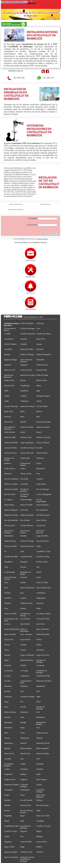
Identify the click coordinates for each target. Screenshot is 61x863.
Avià (21, 691)
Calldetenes (24, 401)
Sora (22, 836)
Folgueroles (8, 774)
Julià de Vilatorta (10, 344)
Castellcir (7, 598)
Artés (38, 691)
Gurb (38, 759)
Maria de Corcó (9, 370)
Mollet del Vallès (42, 375)
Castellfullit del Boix (11, 826)
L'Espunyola (24, 676)
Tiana (6, 567)
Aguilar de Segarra (11, 852)
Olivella (23, 707)
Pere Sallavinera (42, 510)
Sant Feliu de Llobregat (9, 532)
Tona (38, 474)
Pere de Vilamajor (42, 489)
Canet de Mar (41, 484)
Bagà (38, 391)
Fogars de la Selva (42, 655)
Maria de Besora (10, 712)
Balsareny (39, 349)
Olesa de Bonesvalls (43, 588)
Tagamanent (40, 686)
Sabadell (23, 536)
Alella (6, 391)
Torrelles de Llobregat (40, 708)
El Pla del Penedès (26, 323)
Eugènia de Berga (10, 360)
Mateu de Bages (26, 748)
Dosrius (7, 645)
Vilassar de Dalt (26, 437)
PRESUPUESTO (30, 308)
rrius (22, 759)
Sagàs (38, 696)
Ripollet (23, 422)
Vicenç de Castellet (11, 489)
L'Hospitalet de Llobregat (41, 671)
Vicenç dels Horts (42, 541)
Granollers (40, 764)
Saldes (38, 608)
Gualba (22, 764)
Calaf (22, 551)
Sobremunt (8, 728)
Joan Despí (24, 479)
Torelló (38, 572)
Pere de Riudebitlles (11, 520)
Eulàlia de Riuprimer (43, 354)
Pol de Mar (24, 510)
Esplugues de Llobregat (41, 661)
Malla (38, 774)
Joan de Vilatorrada (11, 406)
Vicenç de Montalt (42, 442)
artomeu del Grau (10, 453)
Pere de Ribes (25, 520)
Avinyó (38, 463)
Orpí (6, 733)
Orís (21, 702)
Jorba (22, 717)
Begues (38, 831)
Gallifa (6, 836)
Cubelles (23, 645)
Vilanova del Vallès (11, 442)
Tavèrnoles (40, 650)
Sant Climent (25, 624)
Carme (38, 577)
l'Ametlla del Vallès (43, 676)
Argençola (8, 696)
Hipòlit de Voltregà (11, 515)
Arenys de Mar (41, 842)
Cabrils (6, 396)
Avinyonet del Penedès (25, 464)
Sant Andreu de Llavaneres (9, 428)
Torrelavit (39, 852)
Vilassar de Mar (25, 474)
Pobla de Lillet (41, 380)
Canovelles (24, 484)
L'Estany (7, 676)
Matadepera (8, 562)
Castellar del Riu (26, 556)
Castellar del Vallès (11, 556)
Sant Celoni (40, 624)
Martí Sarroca (9, 753)
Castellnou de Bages (27, 696)
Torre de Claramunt (11, 857)
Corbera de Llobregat (24, 785)
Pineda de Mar (9, 386)
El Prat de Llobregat (27, 328)
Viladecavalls (25, 458)
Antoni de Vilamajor (43, 422)
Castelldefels (40, 593)
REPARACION (30, 276)
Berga (22, 847)
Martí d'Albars (41, 520)
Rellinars (39, 800)
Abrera (6, 650)
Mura (22, 417)
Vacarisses (40, 603)
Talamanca (24, 686)
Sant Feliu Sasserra (43, 515)
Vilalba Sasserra (42, 733)
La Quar (7, 624)
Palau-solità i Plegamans (41, 796)
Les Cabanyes (25, 619)
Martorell (7, 365)
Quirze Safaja (9, 505)
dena (22, 593)
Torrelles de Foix (26, 852)
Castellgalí (40, 821)
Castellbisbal (24, 386)
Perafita (23, 582)
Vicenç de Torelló (10, 546)
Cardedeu (23, 344)
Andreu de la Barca (27, 427)
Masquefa (23, 562)
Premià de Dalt (25, 805)
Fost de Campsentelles (41, 500)
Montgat (23, 722)
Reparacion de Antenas (15, 204)
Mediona (39, 836)
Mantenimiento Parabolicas (15, 209)
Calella (38, 401)
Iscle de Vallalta (42, 406)
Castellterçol (8, 339)
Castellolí (7, 759)
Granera (7, 769)
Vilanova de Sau (42, 365)
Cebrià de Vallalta (10, 448)
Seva (38, 728)
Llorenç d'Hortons (26, 525)
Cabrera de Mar (41, 453)
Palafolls (7, 800)
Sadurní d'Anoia (10, 541)
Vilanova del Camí (27, 453)
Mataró (38, 432)
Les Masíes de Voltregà (25, 615)
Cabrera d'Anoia (26, 370)
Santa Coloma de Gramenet (26, 361)
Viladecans (40, 458)
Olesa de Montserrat (27, 588)
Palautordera (8, 536)
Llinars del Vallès (10, 614)
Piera (6, 582)
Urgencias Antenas (45, 204)
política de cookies (22, 2)
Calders (23, 468)
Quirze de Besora (42, 505)
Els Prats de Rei (42, 562)
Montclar (23, 743)
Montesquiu (8, 743)
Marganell (24, 365)
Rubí (38, 417)
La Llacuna (40, 665)
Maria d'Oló (40, 339)
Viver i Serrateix (26, 634)
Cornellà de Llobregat (40, 791)
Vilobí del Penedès (42, 634)
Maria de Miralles (42, 629)
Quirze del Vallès (26, 505)
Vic (5, 551)
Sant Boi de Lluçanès (27, 448)
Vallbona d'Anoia (26, 603)
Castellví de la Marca (43, 334)
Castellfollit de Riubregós (25, 827)
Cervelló (7, 681)
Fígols (6, 660)
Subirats (23, 608)
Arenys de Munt (26, 842)
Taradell (7, 655)
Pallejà (6, 821)
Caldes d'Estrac (9, 468)
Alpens (38, 386)
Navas (22, 795)
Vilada (38, 546)
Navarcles (7, 417)
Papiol (22, 816)
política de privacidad (42, 239)
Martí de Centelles (42, 753)
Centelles (7, 334)
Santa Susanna (41, 779)
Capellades (8, 349)
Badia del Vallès (10, 437)
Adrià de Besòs (9, 432)
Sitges (22, 728)
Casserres (23, 577)
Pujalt (38, 810)
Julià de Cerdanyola (11, 479)
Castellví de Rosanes (27, 334)
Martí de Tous (25, 753)
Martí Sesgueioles (42, 748)
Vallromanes (24, 738)
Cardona (23, 598)
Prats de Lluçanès (42, 805)
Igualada (7, 748)
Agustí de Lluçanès (43, 427)
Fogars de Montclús (27, 655)
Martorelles (40, 360)
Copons (39, 785)
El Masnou (40, 323)
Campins (23, 396)
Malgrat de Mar (9, 779)
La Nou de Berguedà (43, 494)
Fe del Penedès (9, 572)
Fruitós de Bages (26, 499)
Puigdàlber (8, 816)
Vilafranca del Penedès (9, 459)
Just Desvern (40, 525)
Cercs (38, 328)
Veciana (7, 738)
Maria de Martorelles (11, 629)
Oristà (22, 733)
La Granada (8, 671)
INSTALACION (30, 259)
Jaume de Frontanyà (27, 406)
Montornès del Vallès (43, 681)
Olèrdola (7, 593)
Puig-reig (23, 831)
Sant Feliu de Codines (25, 532)
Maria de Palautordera (24, 630)
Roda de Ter (8, 422)
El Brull (23, 665)
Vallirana (39, 738)
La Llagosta (8, 499)
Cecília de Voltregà (27, 541)
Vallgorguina (40, 598)
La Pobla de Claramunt (24, 495)
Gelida (6, 795)
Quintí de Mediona (11, 510)
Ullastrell (23, 339)
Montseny (7, 474)
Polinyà (23, 380)
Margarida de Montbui (41, 723)
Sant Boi (39, 448)
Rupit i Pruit (8, 411)
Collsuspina (8, 790)
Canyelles (39, 479)
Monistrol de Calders (27, 375)
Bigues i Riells (9, 847)
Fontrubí (7, 717)
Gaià (38, 712)
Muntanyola (40, 468)
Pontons (7, 810)
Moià (22, 821)
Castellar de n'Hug (42, 556)
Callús (6, 401)
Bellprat (39, 847)
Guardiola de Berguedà (8, 765)
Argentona (8, 842)
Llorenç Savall (9, 525)
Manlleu (23, 774)
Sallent (22, 432)
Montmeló (8, 686)
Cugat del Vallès (42, 536)
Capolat (39, 344)
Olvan (38, 702)
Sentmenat (24, 712)
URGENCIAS (30, 292)
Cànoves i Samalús (11, 484)
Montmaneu (40, 717)
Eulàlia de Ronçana (27, 354)
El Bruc (39, 639)
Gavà (6, 588)
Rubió (22, 411)
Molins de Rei (9, 380)
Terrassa (23, 567)
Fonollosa (39, 769)
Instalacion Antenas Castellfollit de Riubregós (27, 859)
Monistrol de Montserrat (8, 376)
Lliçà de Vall (8, 639)
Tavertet (23, 650)
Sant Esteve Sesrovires (40, 532)
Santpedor (23, 779)
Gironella (7, 665)
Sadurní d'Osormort (27, 546)
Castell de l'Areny (10, 831)
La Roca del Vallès (43, 619)
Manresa (39, 411)
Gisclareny (24, 769)
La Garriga (24, 671)
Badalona (7, 463)
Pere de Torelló (9, 494)
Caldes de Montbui (27, 515)
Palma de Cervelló (42, 816)
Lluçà (6, 702)
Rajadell (7, 805)
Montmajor (8, 722)
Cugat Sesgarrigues (27, 442)
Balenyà (7, 354)
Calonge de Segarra (43, 396)
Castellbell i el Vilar (43, 551)
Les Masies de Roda (43, 614)
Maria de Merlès (10, 634)
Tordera (39, 645)
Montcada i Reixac (43, 743)
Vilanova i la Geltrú (43, 437)
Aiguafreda (24, 391)
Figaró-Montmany (26, 660)
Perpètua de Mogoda (11, 785)
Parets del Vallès (42, 582)
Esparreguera (25, 790)
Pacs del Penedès (26, 800)
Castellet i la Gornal (43, 826)
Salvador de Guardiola (24, 490)
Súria (6, 608)
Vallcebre (7, 603)
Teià (37, 567)
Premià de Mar (41, 370)
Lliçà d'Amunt (25, 639)
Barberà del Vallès (26, 349)
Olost (6, 707)
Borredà (7, 691)
